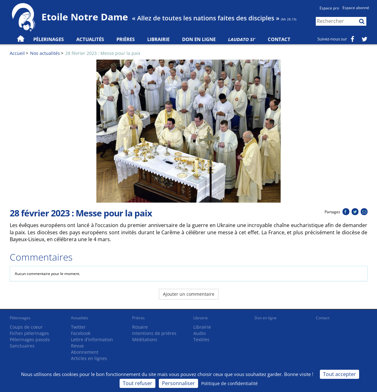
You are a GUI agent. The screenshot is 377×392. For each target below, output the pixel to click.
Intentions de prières (154, 333)
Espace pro (329, 8)
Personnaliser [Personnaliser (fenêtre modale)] (178, 383)
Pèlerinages (20, 317)
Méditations (144, 339)
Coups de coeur (26, 327)
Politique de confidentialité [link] (229, 383)
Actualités (79, 317)
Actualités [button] (90, 39)
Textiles (201, 339)
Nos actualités (45, 53)
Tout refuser (137, 383)
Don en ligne (199, 39)
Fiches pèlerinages (29, 333)
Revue (77, 346)
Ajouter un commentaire (188, 294)
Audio (199, 333)
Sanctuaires (22, 346)
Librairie (158, 39)
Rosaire (140, 327)
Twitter (78, 327)
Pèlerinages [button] (48, 39)
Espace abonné (355, 7)
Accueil (17, 53)
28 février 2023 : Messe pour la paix (102, 53)
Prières (125, 39)
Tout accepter (339, 374)
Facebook (80, 333)
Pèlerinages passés (30, 339)
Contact (279, 39)
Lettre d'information (92, 339)
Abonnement (84, 352)
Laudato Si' (242, 39)
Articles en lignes (89, 358)
